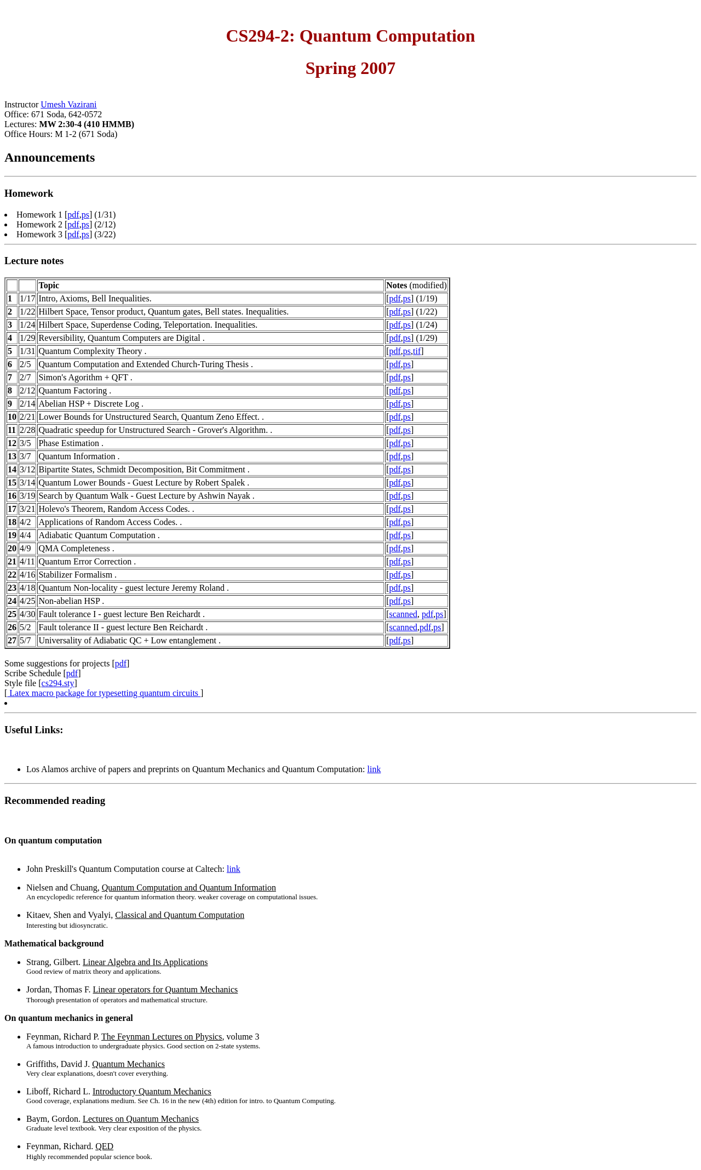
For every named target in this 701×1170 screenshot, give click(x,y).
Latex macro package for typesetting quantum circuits (103, 693)
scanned (403, 614)
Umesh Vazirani (68, 104)
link (374, 769)
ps (85, 214)
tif (417, 351)
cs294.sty (58, 683)
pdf (73, 214)
